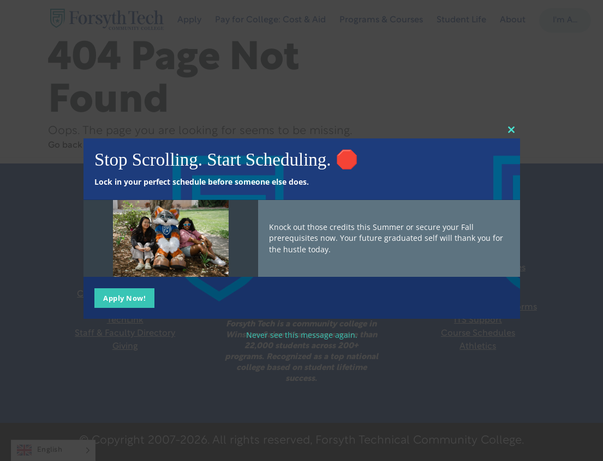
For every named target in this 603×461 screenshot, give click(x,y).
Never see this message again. (301, 334)
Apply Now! (124, 297)
